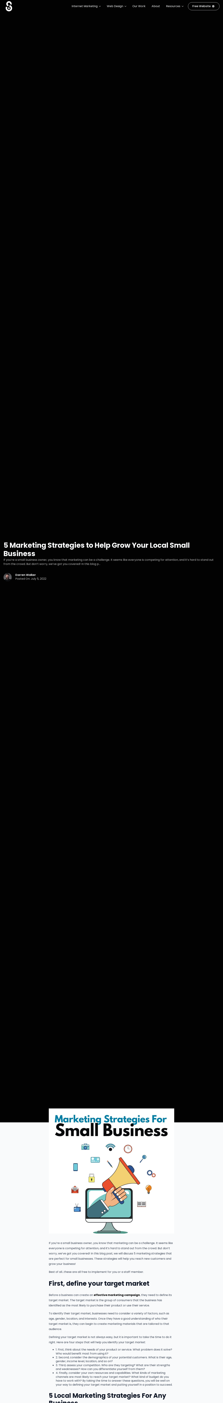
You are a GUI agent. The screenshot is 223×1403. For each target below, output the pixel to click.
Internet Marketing (85, 6)
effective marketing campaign (117, 1295)
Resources (173, 6)
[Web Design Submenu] (125, 6)
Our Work (138, 6)
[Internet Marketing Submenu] (100, 6)
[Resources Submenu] (182, 6)
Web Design (115, 6)
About (156, 6)
